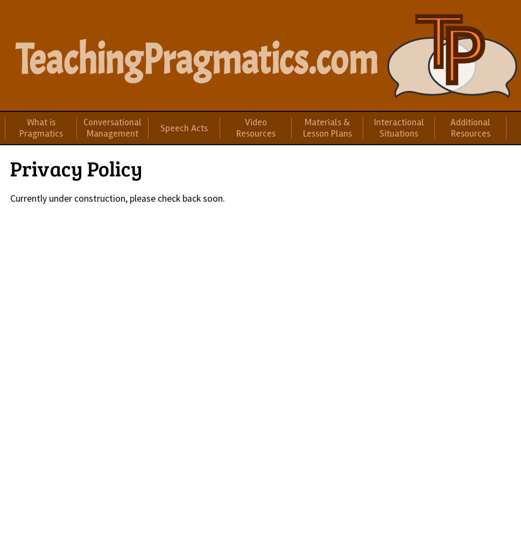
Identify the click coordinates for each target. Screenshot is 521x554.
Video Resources (256, 128)
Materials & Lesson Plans (327, 128)
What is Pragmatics (41, 128)
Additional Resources (470, 128)
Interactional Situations (399, 128)
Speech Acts (184, 128)
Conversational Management (112, 128)
